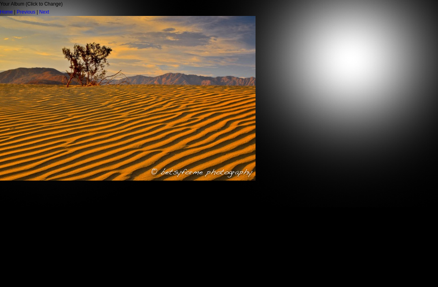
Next (44, 12)
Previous (26, 12)
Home (6, 12)
